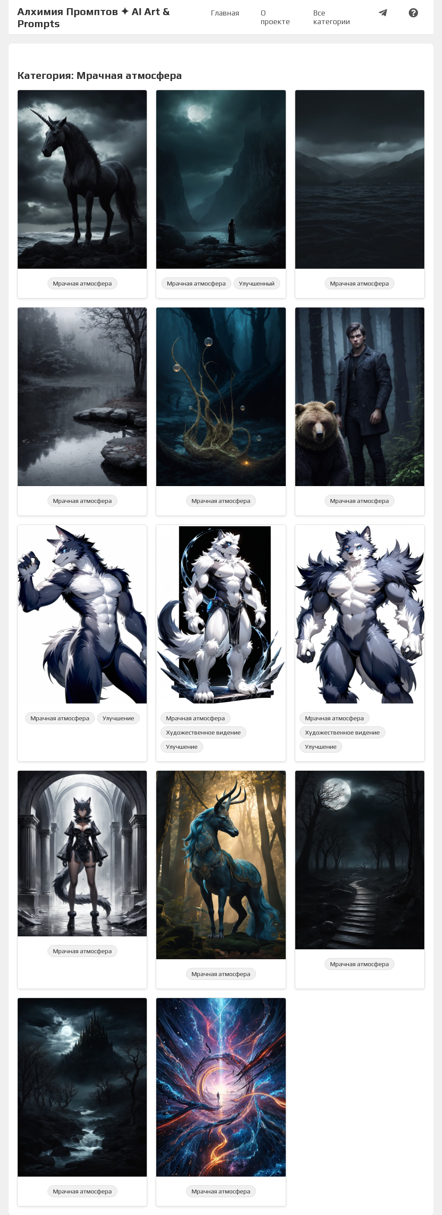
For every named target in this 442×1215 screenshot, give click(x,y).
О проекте (275, 17)
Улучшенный (257, 283)
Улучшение (118, 718)
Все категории (331, 17)
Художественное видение (203, 732)
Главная (225, 13)
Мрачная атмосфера (82, 283)
